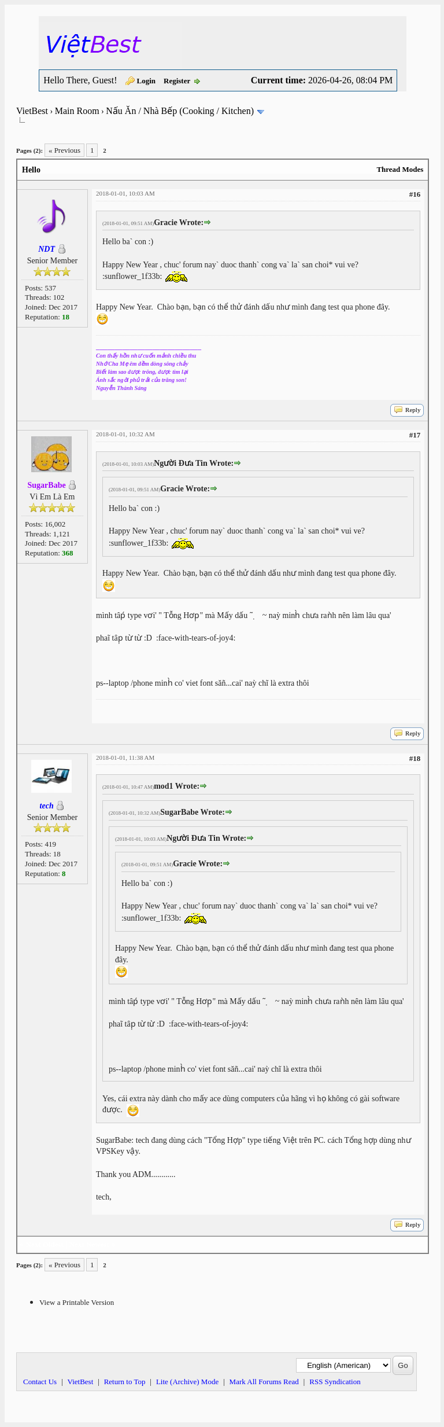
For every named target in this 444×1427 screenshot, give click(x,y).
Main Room (77, 111)
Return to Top (125, 1381)
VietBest (32, 111)
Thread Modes (399, 169)
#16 (415, 194)
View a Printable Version (76, 1302)
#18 (415, 758)
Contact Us (40, 1381)
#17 (415, 435)
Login (146, 80)
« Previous (64, 150)
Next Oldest (45, 1244)
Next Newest (89, 1244)
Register (177, 80)
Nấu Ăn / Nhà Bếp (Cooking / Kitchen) (180, 111)
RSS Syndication (335, 1381)
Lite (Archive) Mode (187, 1381)
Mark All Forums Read (264, 1381)
